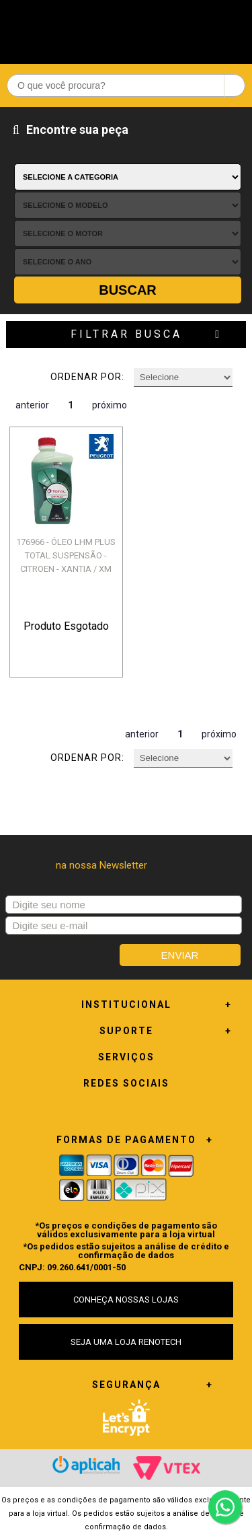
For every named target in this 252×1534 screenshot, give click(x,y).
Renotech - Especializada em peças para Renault (126, 28)
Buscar (128, 290)
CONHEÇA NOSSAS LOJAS (126, 1299)
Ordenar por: (87, 376)
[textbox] (126, 85)
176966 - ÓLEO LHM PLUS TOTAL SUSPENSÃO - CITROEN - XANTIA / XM (66, 555)
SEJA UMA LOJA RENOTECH (126, 1342)
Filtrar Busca (126, 334)
